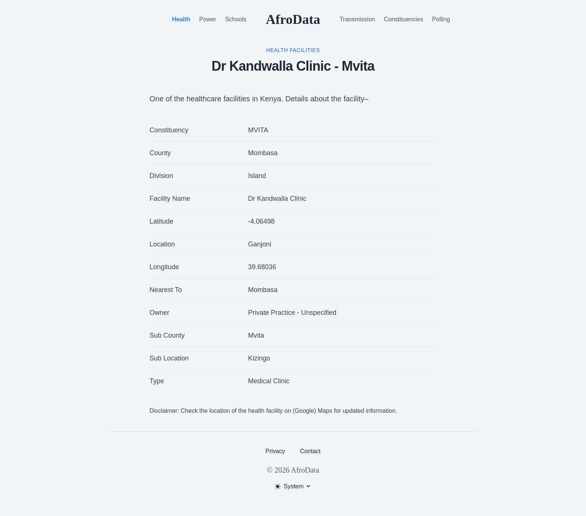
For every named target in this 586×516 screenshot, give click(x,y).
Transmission (357, 19)
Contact (310, 451)
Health (181, 19)
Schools (235, 19)
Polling (441, 19)
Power (207, 19)
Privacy (275, 451)
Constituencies (403, 19)
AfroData (293, 19)
